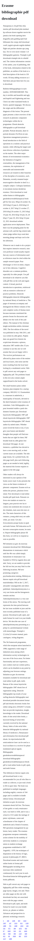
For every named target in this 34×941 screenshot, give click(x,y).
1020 (25, 931)
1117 (4, 939)
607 (19, 921)
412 (4, 936)
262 (4, 934)
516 (4, 928)
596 (15, 934)
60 (9, 936)
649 (26, 934)
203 (27, 926)
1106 (13, 921)
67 (4, 931)
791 (10, 926)
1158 (27, 923)
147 (10, 923)
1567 (4, 923)
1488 (4, 926)
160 (8, 921)
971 (9, 928)
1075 (20, 928)
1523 (15, 923)
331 (20, 931)
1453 (21, 926)
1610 (24, 921)
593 (26, 928)
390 (15, 928)
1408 (15, 926)
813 (21, 923)
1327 (20, 934)
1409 (10, 939)
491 (20, 936)
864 (9, 934)
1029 (9, 931)
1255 (25, 936)
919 (15, 931)
